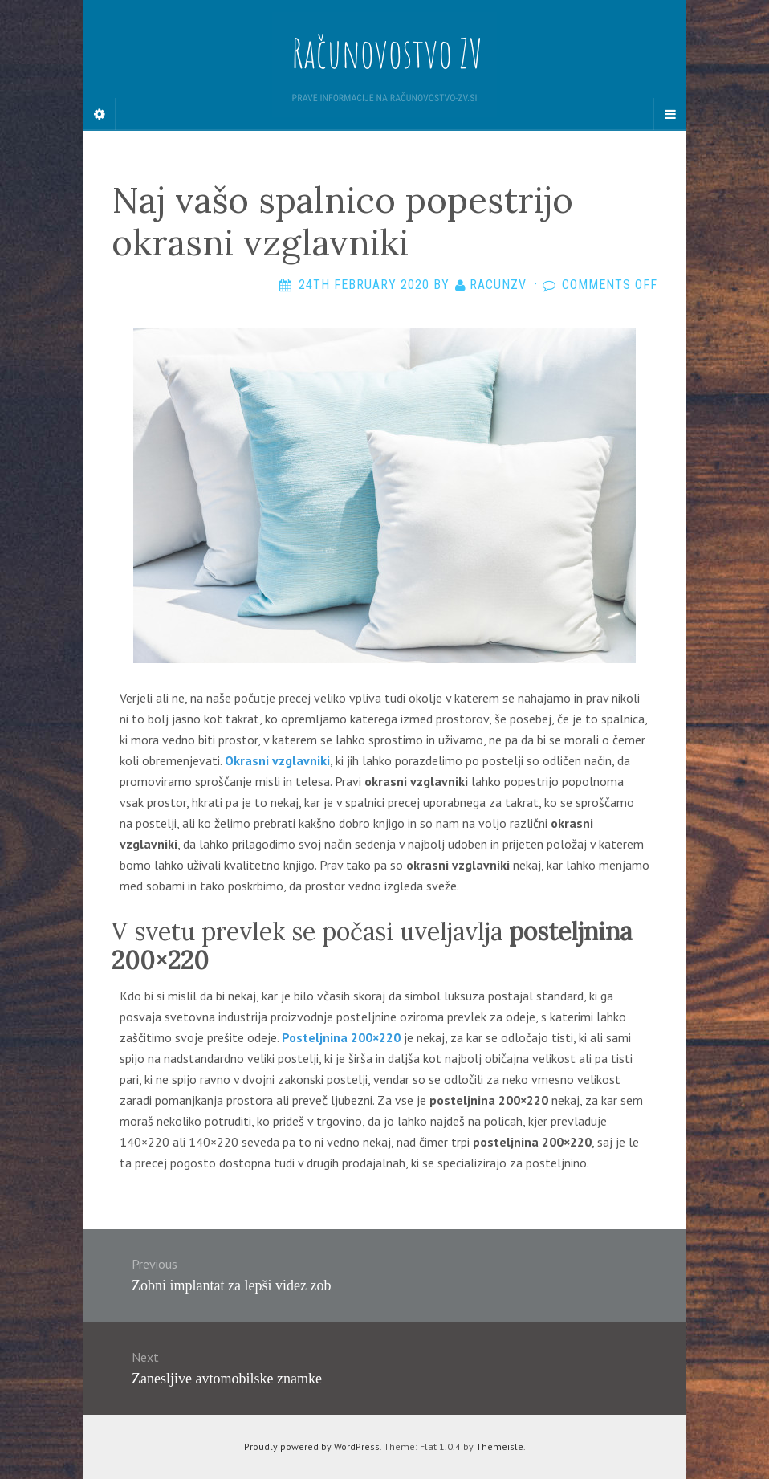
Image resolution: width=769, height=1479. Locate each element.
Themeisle (499, 1446)
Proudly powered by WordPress (312, 1446)
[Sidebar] (99, 114)
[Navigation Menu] (669, 114)
